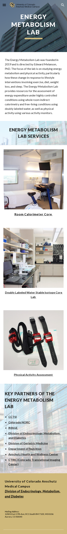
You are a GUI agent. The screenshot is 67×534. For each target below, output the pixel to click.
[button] (4, 5)
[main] (33, 26)
